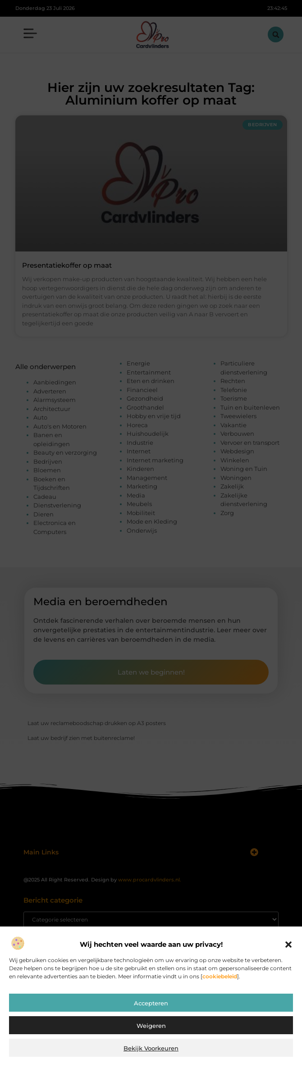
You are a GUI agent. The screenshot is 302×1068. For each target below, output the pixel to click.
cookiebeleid (219, 976)
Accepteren (151, 1003)
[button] (288, 944)
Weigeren (151, 1025)
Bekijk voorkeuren (151, 1048)
